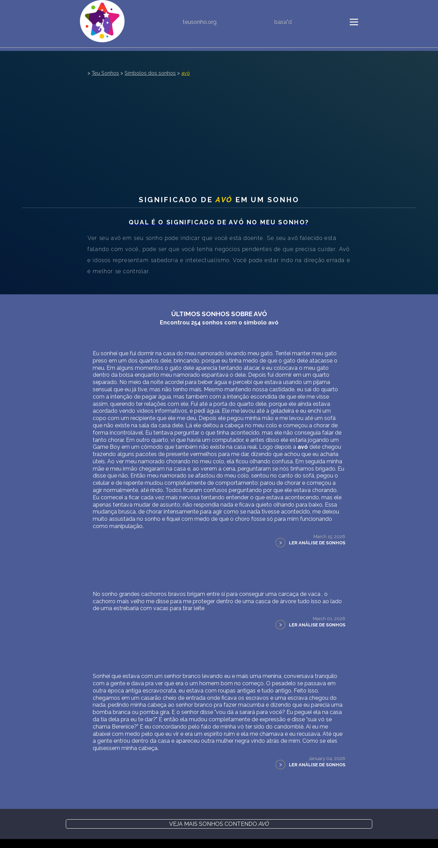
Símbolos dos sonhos (150, 73)
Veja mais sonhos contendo (219, 824)
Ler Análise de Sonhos (317, 542)
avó (185, 73)
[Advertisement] (219, 129)
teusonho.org (200, 22)
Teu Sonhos (105, 73)
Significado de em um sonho (219, 199)
